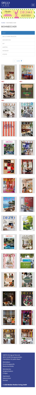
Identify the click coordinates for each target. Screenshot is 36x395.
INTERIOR (5, 51)
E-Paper (5, 373)
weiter (19, 61)
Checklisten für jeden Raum (11, 359)
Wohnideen (6, 362)
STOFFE (4, 54)
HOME (3, 23)
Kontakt (5, 380)
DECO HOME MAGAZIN (9, 36)
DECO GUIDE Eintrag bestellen (12, 357)
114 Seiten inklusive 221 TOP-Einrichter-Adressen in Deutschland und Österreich (27, 167)
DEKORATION (6, 40)
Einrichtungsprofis (8, 364)
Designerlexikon (8, 371)
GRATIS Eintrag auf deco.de (11, 355)
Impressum (6, 376)
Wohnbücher (7, 369)
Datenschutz (7, 378)
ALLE (3, 33)
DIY (3, 43)
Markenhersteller (8, 366)
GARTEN (4, 47)
